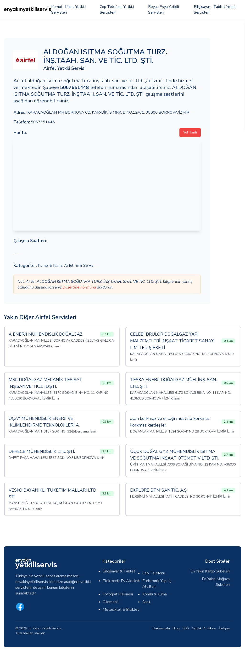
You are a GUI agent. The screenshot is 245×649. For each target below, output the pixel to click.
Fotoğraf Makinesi (118, 594)
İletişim (224, 628)
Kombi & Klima (50, 265)
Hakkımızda (161, 628)
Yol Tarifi (190, 132)
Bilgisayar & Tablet (119, 571)
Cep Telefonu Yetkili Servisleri (117, 9)
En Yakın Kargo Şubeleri (210, 571)
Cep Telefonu (153, 573)
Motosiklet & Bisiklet (121, 609)
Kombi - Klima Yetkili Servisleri (68, 9)
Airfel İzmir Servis (79, 265)
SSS (186, 628)
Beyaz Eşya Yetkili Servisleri (163, 9)
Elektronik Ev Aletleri (121, 580)
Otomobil (111, 602)
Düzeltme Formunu (79, 287)
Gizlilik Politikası (204, 628)
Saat (146, 602)
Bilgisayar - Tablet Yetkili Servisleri (215, 9)
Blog (176, 628)
